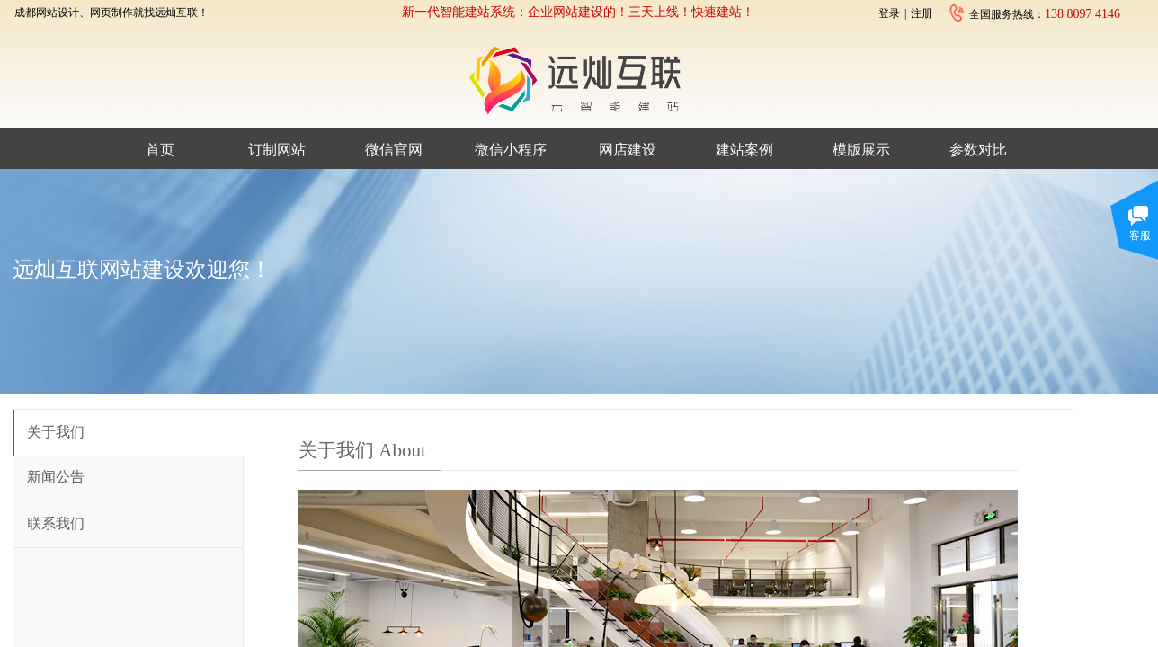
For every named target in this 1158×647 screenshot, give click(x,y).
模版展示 (861, 149)
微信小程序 (511, 149)
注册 (921, 13)
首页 (160, 149)
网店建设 (627, 149)
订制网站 (277, 149)
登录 (889, 13)
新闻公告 (56, 476)
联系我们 (56, 523)
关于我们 (56, 431)
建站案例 (744, 149)
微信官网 (394, 149)
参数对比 (978, 149)
